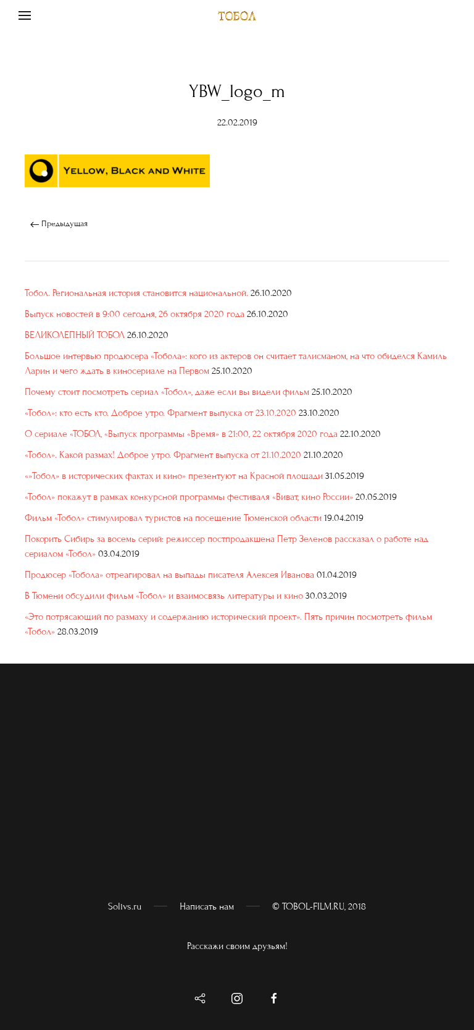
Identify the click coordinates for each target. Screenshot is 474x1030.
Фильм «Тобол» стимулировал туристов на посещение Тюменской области (173, 517)
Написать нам (207, 906)
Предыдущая (59, 224)
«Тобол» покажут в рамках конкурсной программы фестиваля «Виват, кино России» (189, 496)
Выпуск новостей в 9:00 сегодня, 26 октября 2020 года (134, 313)
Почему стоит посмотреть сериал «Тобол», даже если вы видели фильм (167, 391)
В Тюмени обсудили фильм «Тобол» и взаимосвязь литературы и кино (164, 595)
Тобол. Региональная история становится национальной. (136, 292)
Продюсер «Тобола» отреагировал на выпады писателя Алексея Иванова (169, 574)
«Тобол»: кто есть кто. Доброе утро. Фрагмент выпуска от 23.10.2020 (160, 412)
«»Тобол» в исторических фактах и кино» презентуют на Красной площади (174, 475)
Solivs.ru (124, 906)
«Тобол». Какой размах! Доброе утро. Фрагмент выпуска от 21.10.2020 (163, 454)
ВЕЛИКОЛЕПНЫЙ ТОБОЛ (75, 334)
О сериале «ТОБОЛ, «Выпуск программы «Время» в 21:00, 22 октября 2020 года (181, 433)
